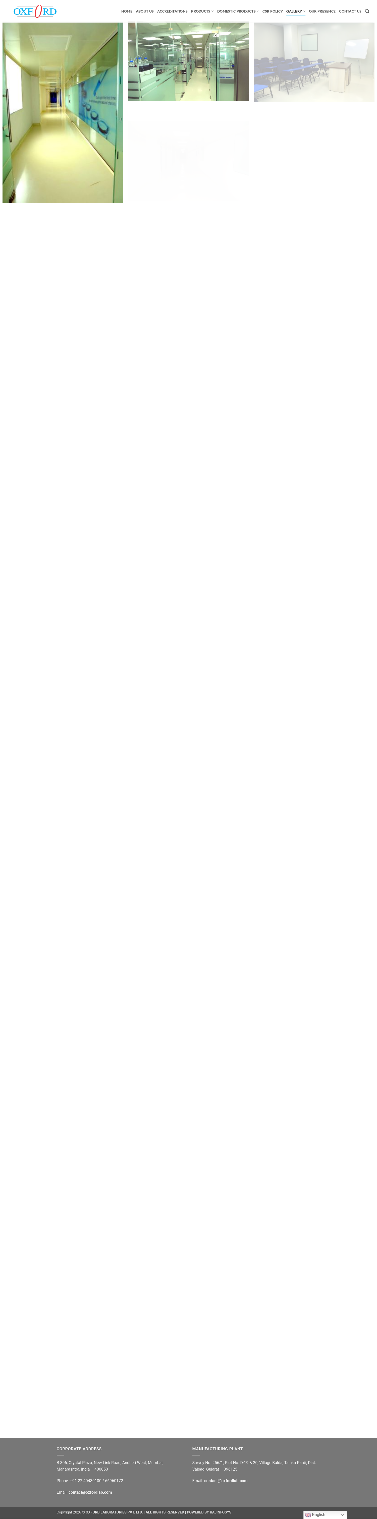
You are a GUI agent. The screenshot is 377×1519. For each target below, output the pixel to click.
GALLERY (295, 11)
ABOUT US (145, 11)
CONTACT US (350, 11)
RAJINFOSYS (220, 1512)
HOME (126, 11)
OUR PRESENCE (322, 11)
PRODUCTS (202, 11)
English (315, 1515)
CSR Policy (272, 11)
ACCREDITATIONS (172, 11)
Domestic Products (238, 11)
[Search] (367, 11)
